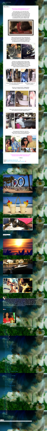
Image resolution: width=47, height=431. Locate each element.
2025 (5, 331)
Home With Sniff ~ (8, 372)
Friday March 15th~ (8, 369)
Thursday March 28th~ (8, 352)
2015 (5, 406)
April (6, 345)
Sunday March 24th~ (8, 358)
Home (21, 164)
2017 (5, 403)
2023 (5, 395)
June (6, 342)
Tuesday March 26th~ (8, 355)
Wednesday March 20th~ (9, 362)
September (7, 338)
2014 (5, 408)
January (6, 393)
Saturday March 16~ (8, 368)
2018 (5, 402)
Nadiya (8, 297)
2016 (5, 405)
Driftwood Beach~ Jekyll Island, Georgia (11, 371)
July (6, 341)
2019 (5, 400)
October (6, 336)
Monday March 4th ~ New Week (10, 385)
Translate (9, 235)
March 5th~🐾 (7, 384)
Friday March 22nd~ (8, 361)
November (6, 335)
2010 (5, 413)
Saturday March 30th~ (8, 349)
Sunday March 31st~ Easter (9, 348)
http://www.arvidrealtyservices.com (8, 169)
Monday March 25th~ (8, 356)
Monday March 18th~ (8, 365)
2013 (5, 409)
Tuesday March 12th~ (8, 374)
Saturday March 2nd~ (8, 388)
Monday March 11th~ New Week (10, 375)
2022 (5, 396)
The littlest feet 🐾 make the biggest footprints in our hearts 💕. (16, 161)
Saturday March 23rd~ (8, 359)
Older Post (36, 164)
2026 (5, 329)
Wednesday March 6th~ (8, 382)
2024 (5, 332)
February (6, 391)
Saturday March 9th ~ (8, 378)
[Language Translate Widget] (6, 234)
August (6, 339)
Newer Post (6, 164)
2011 (5, 412)
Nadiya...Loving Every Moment (7, 2)
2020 (5, 399)
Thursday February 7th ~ (9, 381)
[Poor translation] (3, 420)
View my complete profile (7, 307)
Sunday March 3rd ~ (8, 387)
